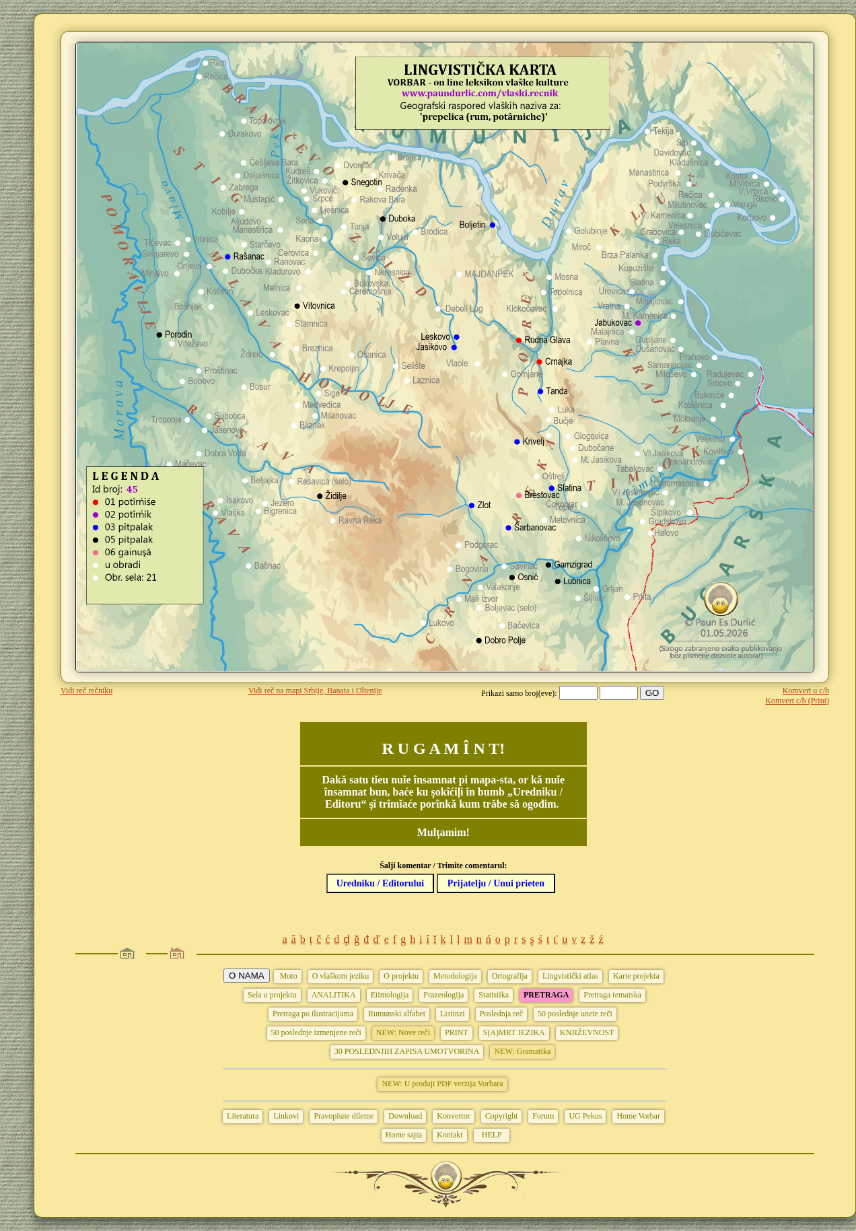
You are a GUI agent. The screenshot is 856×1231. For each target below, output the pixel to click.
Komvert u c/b (806, 690)
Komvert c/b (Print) (797, 700)
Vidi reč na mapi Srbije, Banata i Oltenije (315, 690)
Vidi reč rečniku (86, 690)
